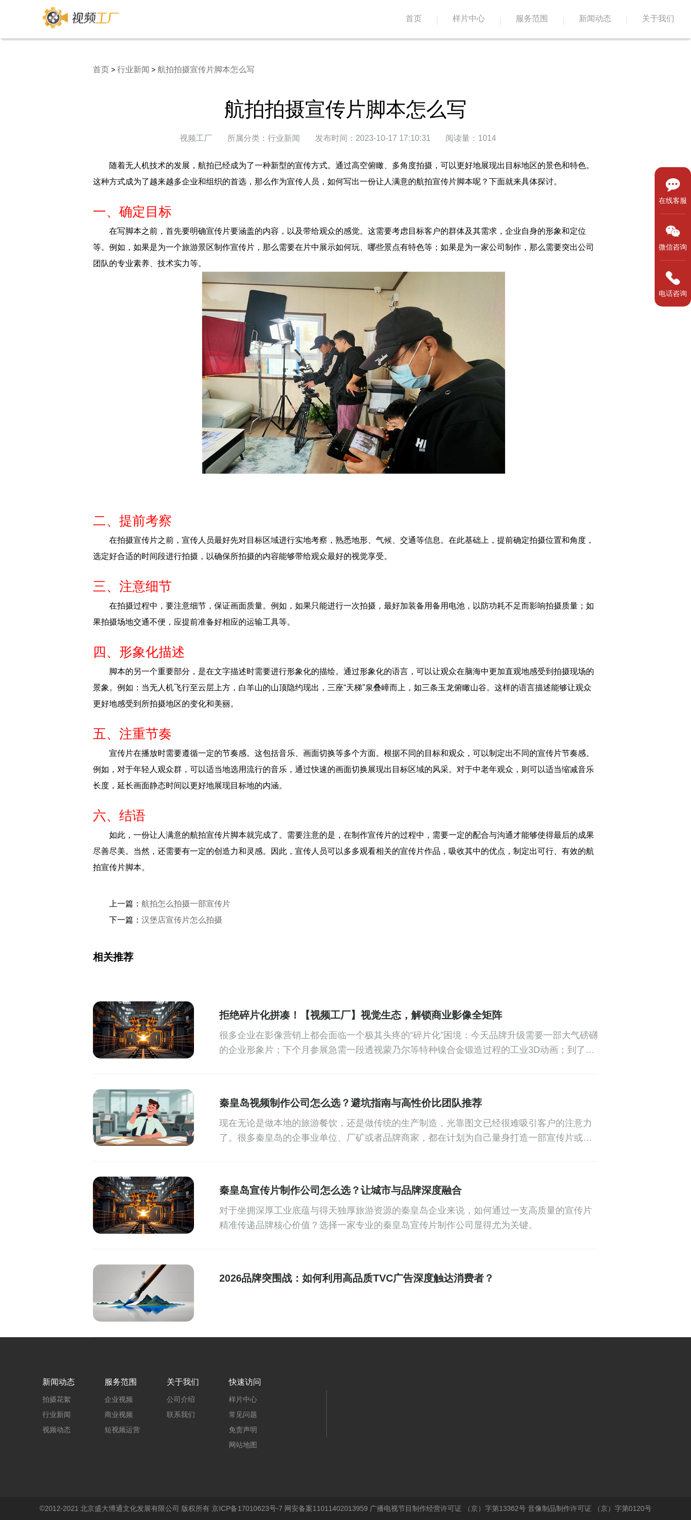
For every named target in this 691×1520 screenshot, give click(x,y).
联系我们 (181, 1414)
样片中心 (469, 18)
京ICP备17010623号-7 (247, 1508)
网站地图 (243, 1445)
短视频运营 (122, 1430)
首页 (414, 18)
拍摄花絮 (56, 1399)
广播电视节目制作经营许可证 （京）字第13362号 (448, 1508)
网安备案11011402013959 (326, 1508)
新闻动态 (595, 18)
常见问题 (243, 1414)
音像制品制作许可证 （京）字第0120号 (590, 1508)
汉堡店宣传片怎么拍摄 (181, 920)
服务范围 (532, 18)
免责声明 (243, 1430)
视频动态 (56, 1430)
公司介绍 (181, 1399)
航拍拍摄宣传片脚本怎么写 (206, 69)
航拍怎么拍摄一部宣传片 (185, 903)
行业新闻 (133, 69)
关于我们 (658, 18)
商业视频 (119, 1414)
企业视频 (119, 1399)
